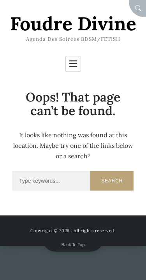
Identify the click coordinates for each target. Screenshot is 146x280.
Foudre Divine (73, 23)
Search (112, 181)
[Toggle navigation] (73, 64)
